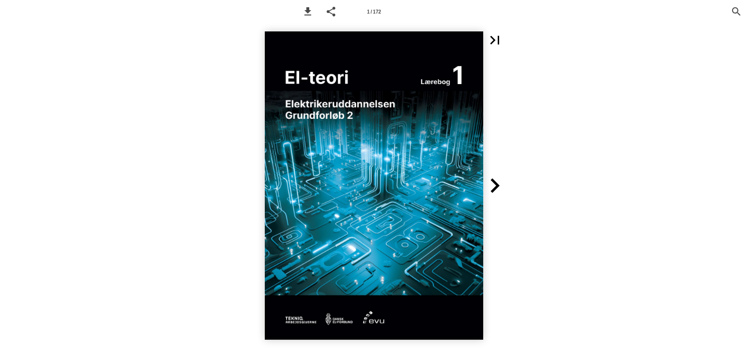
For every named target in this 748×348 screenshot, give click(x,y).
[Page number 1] (374, 11)
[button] (307, 11)
